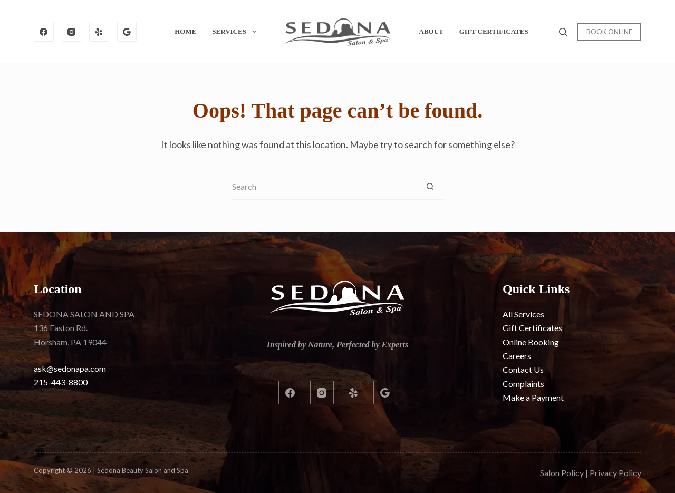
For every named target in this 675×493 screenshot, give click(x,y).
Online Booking (531, 342)
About (431, 31)
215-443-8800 (61, 382)
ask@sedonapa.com (70, 368)
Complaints (523, 384)
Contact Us (523, 369)
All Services (523, 314)
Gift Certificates (493, 31)
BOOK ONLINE (609, 31)
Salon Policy (562, 473)
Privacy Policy (615, 473)
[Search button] (430, 187)
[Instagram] (72, 32)
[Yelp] (99, 32)
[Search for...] (324, 187)
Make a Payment (533, 397)
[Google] (127, 32)
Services (236, 31)
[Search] (563, 32)
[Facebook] (44, 32)
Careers (517, 356)
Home (185, 31)
